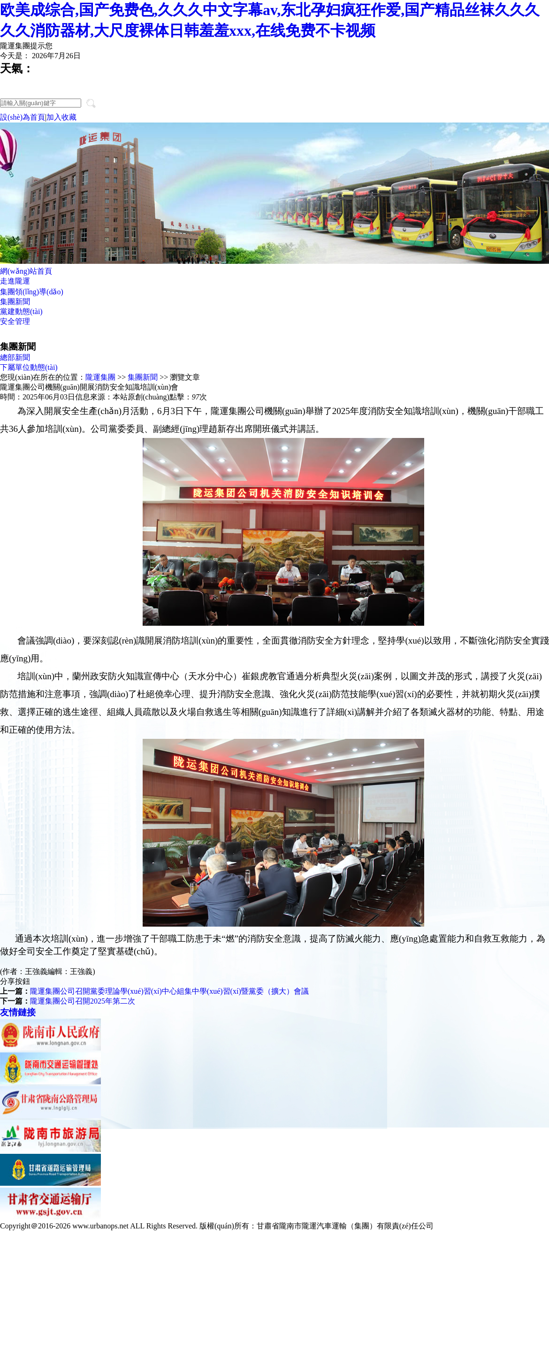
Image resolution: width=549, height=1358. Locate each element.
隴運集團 (100, 377)
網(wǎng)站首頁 (26, 271)
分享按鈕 (15, 981)
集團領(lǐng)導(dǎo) (31, 292)
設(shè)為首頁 (22, 117)
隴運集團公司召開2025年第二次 (82, 1001)
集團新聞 (15, 302)
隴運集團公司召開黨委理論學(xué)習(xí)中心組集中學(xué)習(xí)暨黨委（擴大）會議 (169, 991)
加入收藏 (61, 117)
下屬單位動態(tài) (29, 367)
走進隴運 (15, 281)
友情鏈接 (18, 1012)
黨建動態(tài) (21, 311)
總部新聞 (15, 357)
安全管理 (15, 321)
